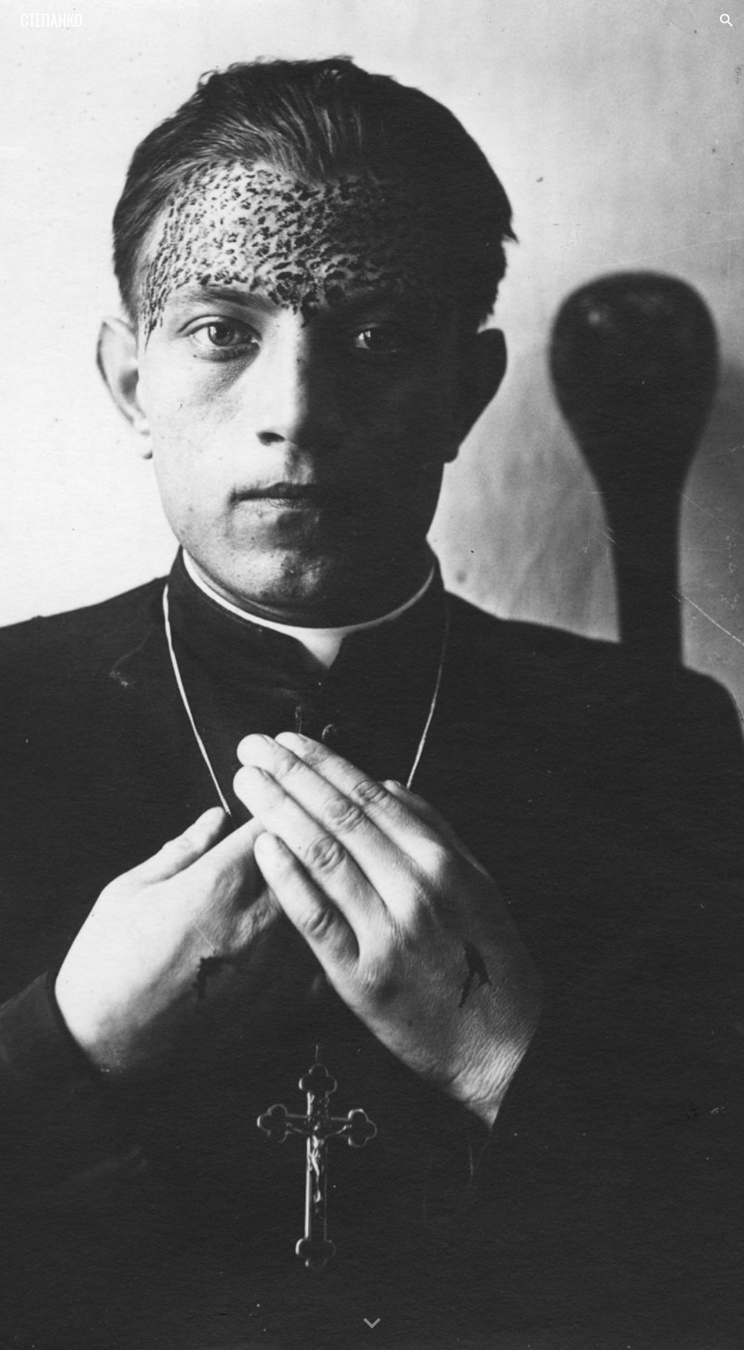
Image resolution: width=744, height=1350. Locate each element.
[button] (726, 20)
